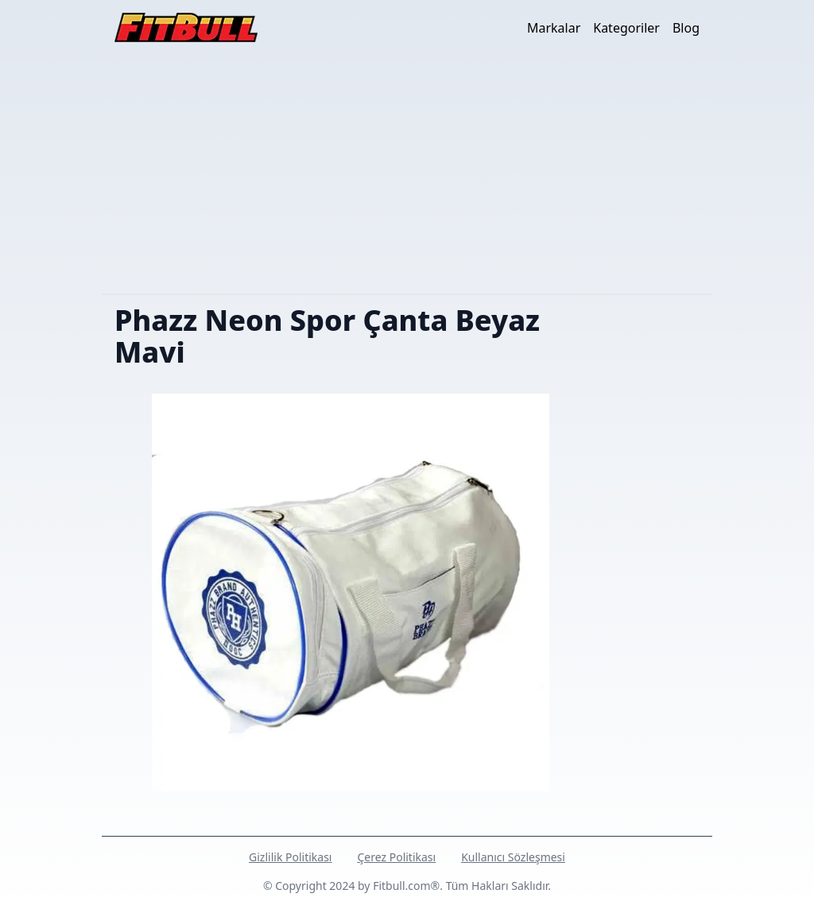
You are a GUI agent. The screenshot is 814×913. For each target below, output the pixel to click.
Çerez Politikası (396, 856)
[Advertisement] (407, 174)
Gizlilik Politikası (290, 856)
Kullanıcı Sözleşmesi (513, 856)
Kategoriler (626, 28)
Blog (686, 28)
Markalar (553, 28)
